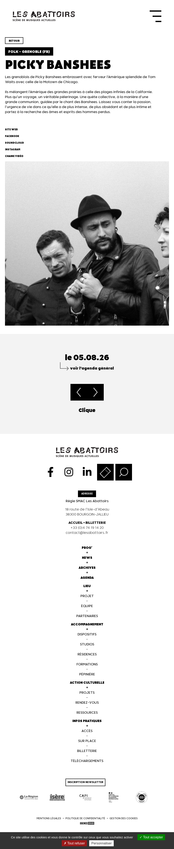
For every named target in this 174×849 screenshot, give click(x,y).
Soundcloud (14, 144)
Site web (11, 130)
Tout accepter (151, 837)
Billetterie (87, 752)
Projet (87, 597)
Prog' (87, 549)
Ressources (87, 714)
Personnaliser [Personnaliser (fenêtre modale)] (101, 843)
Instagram (12, 150)
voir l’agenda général (92, 369)
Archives (87, 569)
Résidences (87, 655)
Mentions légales (49, 819)
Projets (87, 694)
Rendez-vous (87, 704)
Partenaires (87, 617)
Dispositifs (87, 635)
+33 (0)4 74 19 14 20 (87, 529)
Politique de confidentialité (85, 819)
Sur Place (87, 742)
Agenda (87, 579)
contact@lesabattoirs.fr (87, 534)
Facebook (12, 137)
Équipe (87, 607)
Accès (87, 732)
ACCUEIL (75, 524)
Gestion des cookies (124, 819)
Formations (87, 665)
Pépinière (87, 675)
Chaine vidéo (14, 157)
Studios (87, 645)
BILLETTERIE (95, 524)
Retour (14, 42)
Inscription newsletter (85, 783)
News (87, 559)
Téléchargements (87, 762)
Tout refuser (74, 843)
